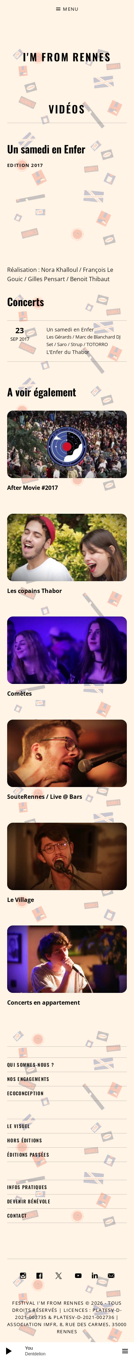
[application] (67, 1351)
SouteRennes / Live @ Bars (44, 797)
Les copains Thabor (34, 591)
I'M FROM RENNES (67, 56)
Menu (70, 9)
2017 (37, 165)
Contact (17, 1215)
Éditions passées (28, 1154)
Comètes (19, 693)
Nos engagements (28, 1078)
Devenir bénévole (28, 1201)
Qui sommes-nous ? (30, 1064)
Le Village (20, 900)
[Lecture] (9, 1351)
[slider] (70, 1351)
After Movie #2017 (32, 488)
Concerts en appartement (43, 1002)
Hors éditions (24, 1140)
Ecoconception (25, 1093)
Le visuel (18, 1126)
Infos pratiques (27, 1187)
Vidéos (67, 108)
